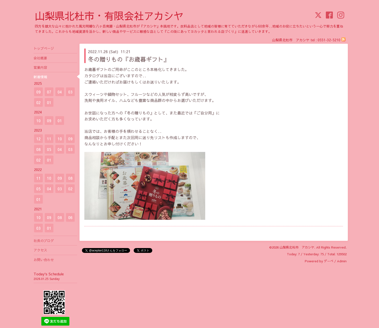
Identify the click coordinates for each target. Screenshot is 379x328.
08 (38, 149)
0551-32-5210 (329, 39)
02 (38, 102)
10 (38, 120)
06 (70, 217)
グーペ (328, 261)
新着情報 (40, 76)
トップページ (44, 48)
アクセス (40, 250)
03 (70, 91)
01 (49, 102)
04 (60, 91)
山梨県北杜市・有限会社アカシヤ (109, 15)
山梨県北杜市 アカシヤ (297, 247)
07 (49, 91)
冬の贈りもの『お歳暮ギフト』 (128, 59)
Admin (342, 261)
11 (49, 138)
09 (38, 91)
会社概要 (40, 58)
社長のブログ (44, 240)
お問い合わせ (44, 259)
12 (38, 138)
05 (49, 149)
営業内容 (40, 67)
